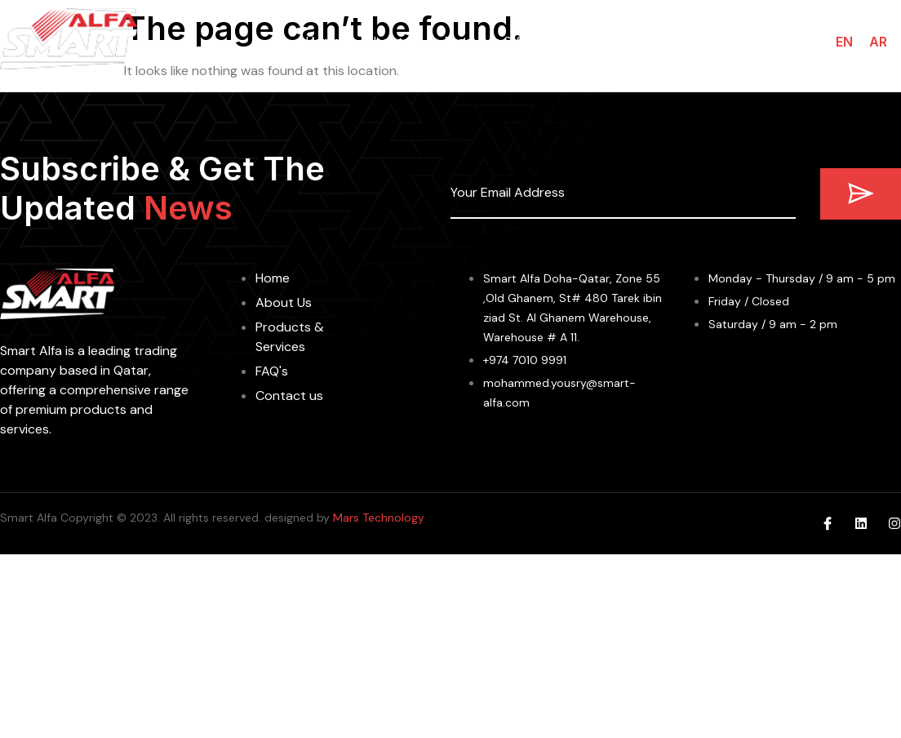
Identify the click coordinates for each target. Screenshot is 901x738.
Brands (619, 42)
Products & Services (505, 41)
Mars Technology (378, 517)
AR (878, 41)
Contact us (761, 41)
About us (392, 41)
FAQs (687, 41)
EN (844, 41)
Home (323, 41)
